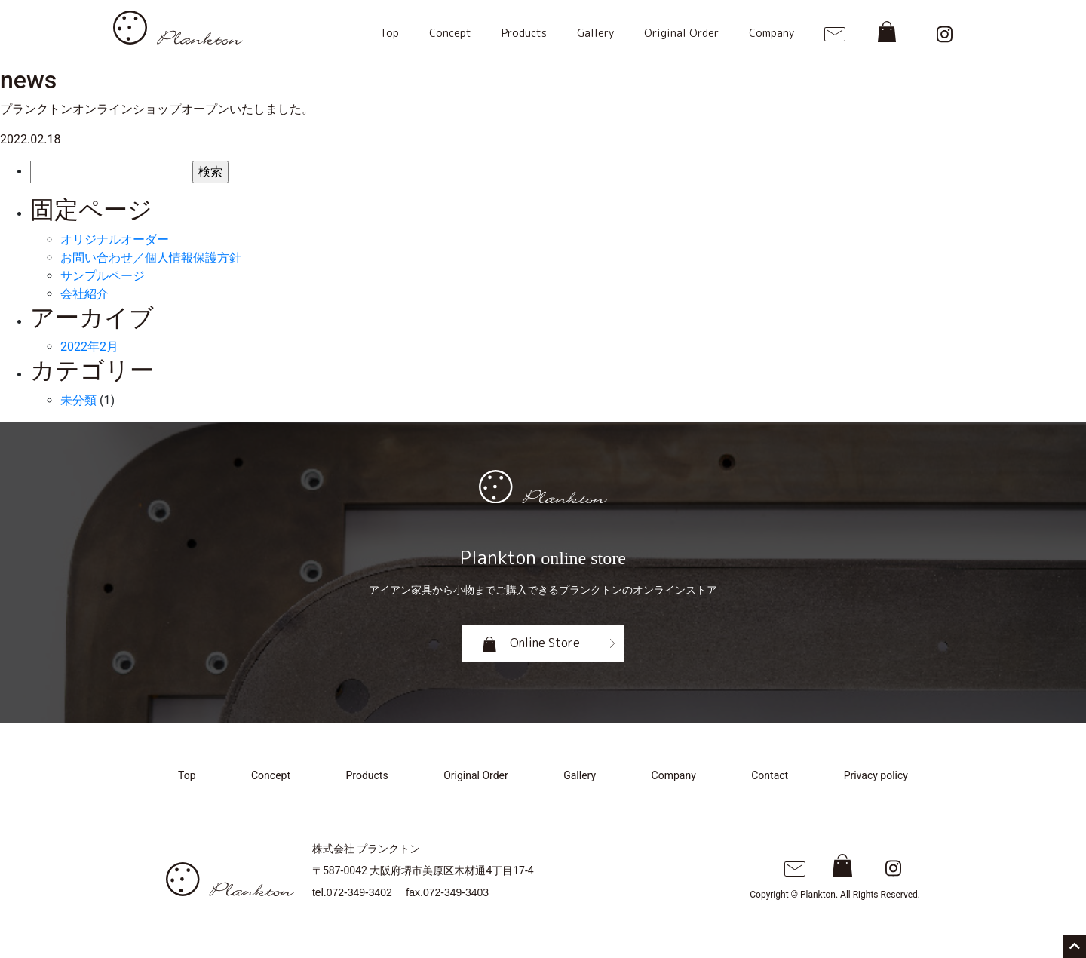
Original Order (681, 33)
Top (389, 33)
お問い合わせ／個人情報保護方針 (150, 257)
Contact (769, 775)
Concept (450, 33)
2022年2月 (89, 346)
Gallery (595, 33)
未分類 (78, 400)
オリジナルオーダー (114, 239)
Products (524, 33)
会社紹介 (84, 294)
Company (771, 33)
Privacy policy (876, 775)
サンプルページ (102, 276)
